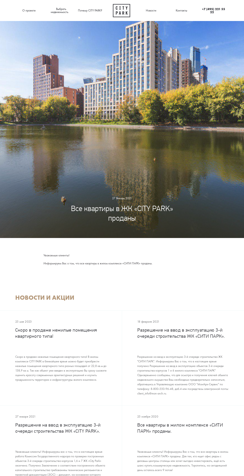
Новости (151, 10)
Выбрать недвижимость (59, 10)
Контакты (181, 10)
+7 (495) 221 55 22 (213, 10)
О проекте (29, 10)
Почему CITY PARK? (90, 10)
